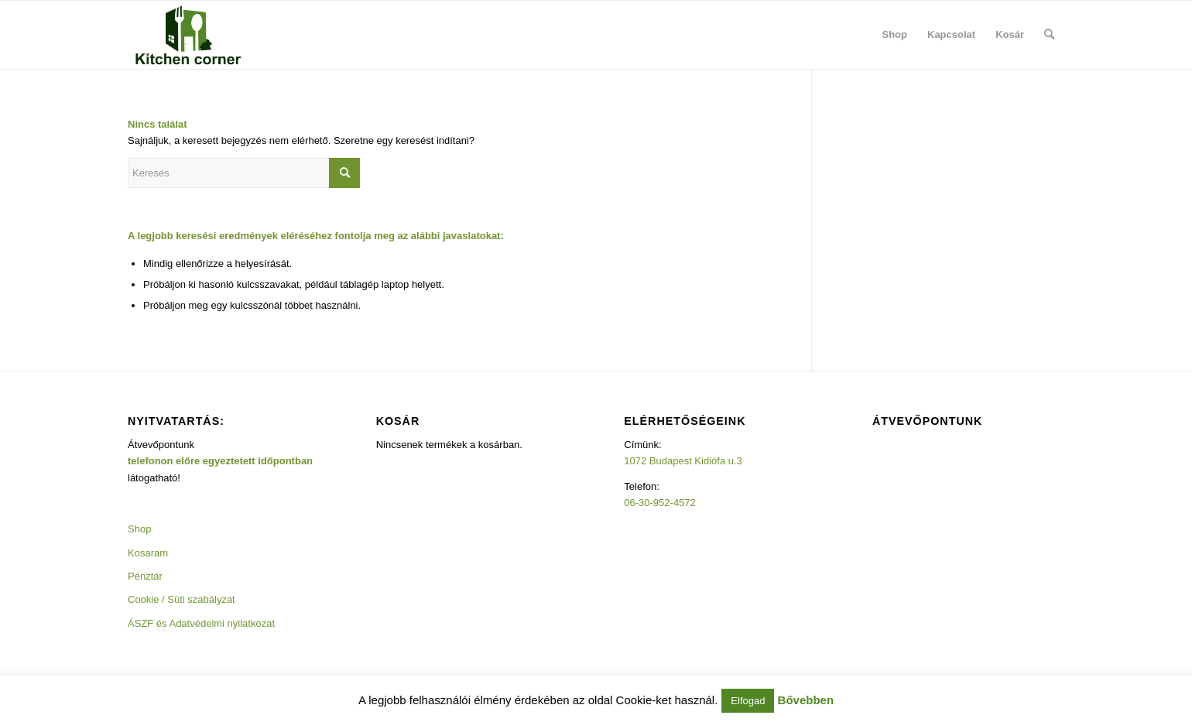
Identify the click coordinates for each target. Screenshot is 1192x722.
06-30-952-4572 (660, 502)
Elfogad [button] (748, 701)
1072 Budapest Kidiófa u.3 (683, 461)
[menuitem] (895, 35)
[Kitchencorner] (188, 35)
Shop (139, 529)
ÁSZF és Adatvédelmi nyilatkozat (201, 623)
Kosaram (148, 553)
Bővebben (806, 700)
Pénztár (145, 576)
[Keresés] (1049, 35)
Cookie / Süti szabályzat (181, 599)
